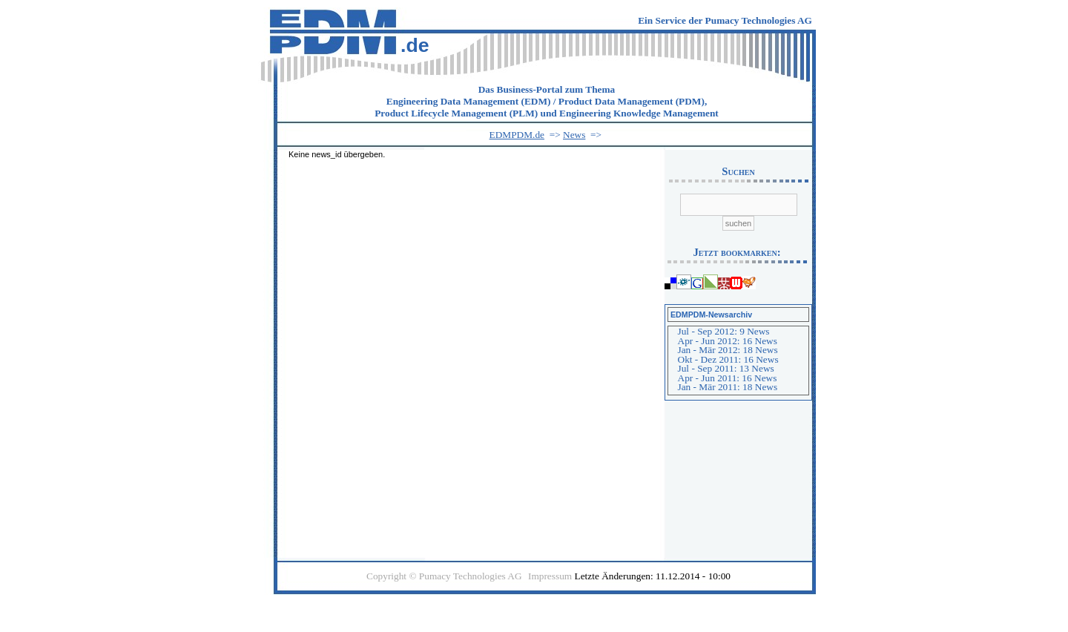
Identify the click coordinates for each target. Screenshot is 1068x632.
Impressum (550, 576)
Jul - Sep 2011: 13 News (726, 368)
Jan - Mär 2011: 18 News (728, 386)
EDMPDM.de (517, 134)
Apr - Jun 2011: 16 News (727, 378)
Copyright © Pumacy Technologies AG (444, 576)
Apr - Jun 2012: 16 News (727, 340)
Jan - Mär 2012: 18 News (728, 349)
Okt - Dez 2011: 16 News (728, 359)
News (574, 134)
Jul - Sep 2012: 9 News (724, 331)
